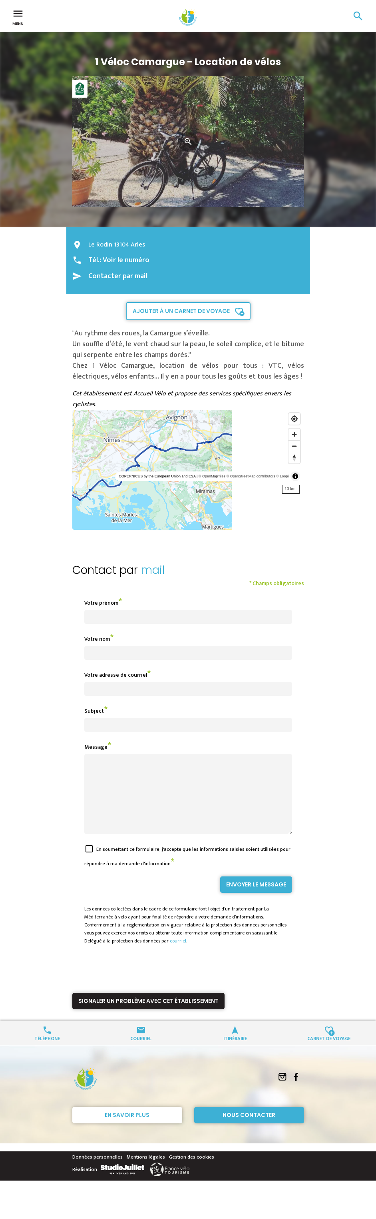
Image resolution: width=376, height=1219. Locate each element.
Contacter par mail (117, 276)
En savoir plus (127, 1129)
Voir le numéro (126, 260)
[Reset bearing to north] (294, 457)
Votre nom (97, 639)
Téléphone (47, 1052)
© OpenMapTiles (212, 476)
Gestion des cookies (191, 1171)
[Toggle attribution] (295, 476)
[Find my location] (294, 419)
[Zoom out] (294, 446)
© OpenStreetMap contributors (251, 476)
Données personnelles (97, 1171)
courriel (178, 955)
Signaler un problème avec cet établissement (148, 1015)
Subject (94, 711)
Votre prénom (101, 602)
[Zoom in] (294, 434)
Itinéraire (235, 1052)
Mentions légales (146, 1171)
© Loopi (282, 476)
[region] (188, 470)
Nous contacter (249, 1129)
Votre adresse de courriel (115, 675)
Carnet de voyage (328, 1052)
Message (95, 747)
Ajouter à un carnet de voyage (181, 311)
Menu (18, 17)
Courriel (140, 1052)
